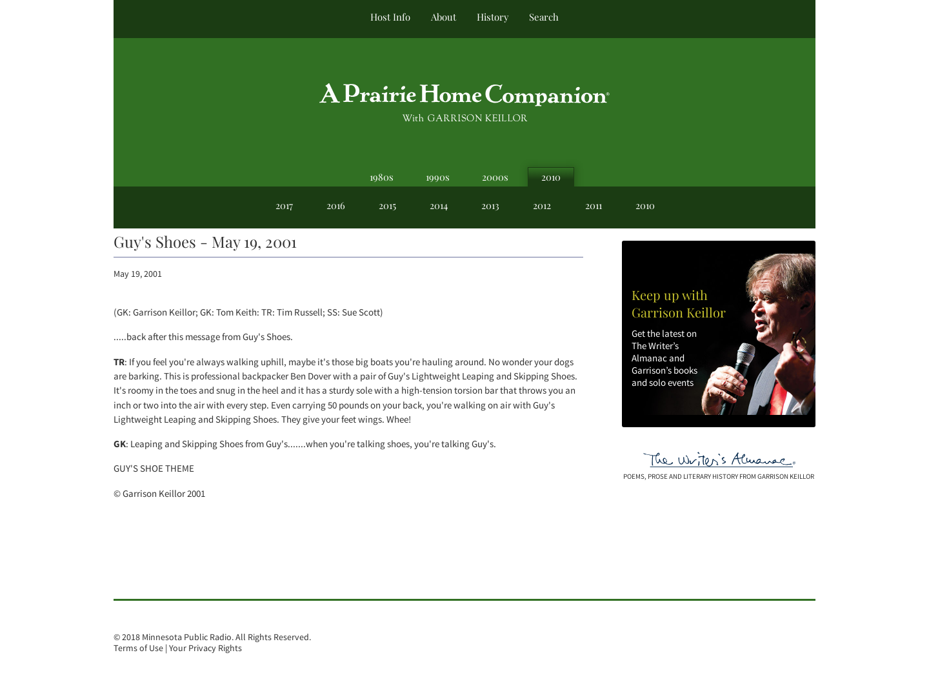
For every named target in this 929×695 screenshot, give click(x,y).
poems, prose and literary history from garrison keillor (718, 476)
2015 (387, 205)
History (492, 16)
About (443, 16)
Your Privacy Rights (205, 648)
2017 (284, 205)
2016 (335, 205)
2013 (490, 205)
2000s (495, 176)
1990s (438, 176)
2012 (542, 205)
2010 (551, 176)
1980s (382, 176)
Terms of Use (138, 648)
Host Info (390, 16)
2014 (439, 205)
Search (544, 16)
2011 (593, 205)
